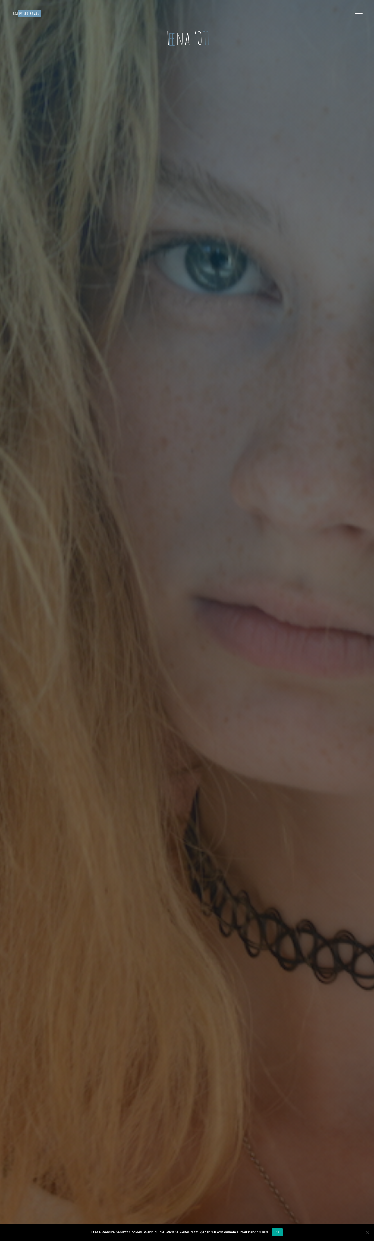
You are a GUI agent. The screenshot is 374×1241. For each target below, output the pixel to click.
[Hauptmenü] (358, 13)
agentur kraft (26, 13)
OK (277, 1232)
